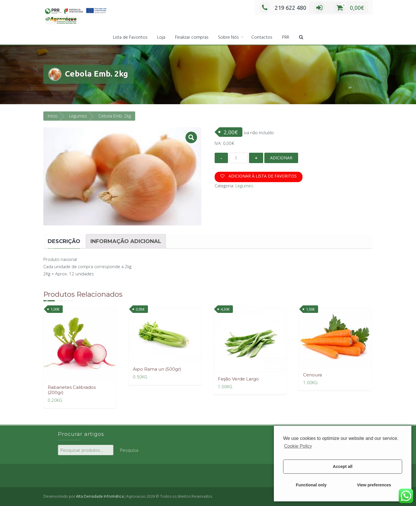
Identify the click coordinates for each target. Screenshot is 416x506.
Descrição (64, 241)
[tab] (64, 241)
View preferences (374, 485)
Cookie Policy (298, 446)
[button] (301, 37)
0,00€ (349, 7)
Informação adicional (125, 241)
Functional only (311, 485)
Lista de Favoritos (130, 37)
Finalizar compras (191, 37)
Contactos (261, 37)
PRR (285, 37)
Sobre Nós (228, 37)
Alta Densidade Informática (100, 496)
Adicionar (281, 157)
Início (52, 115)
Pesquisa (172, 449)
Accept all (342, 466)
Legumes (78, 115)
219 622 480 (282, 7)
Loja (161, 37)
